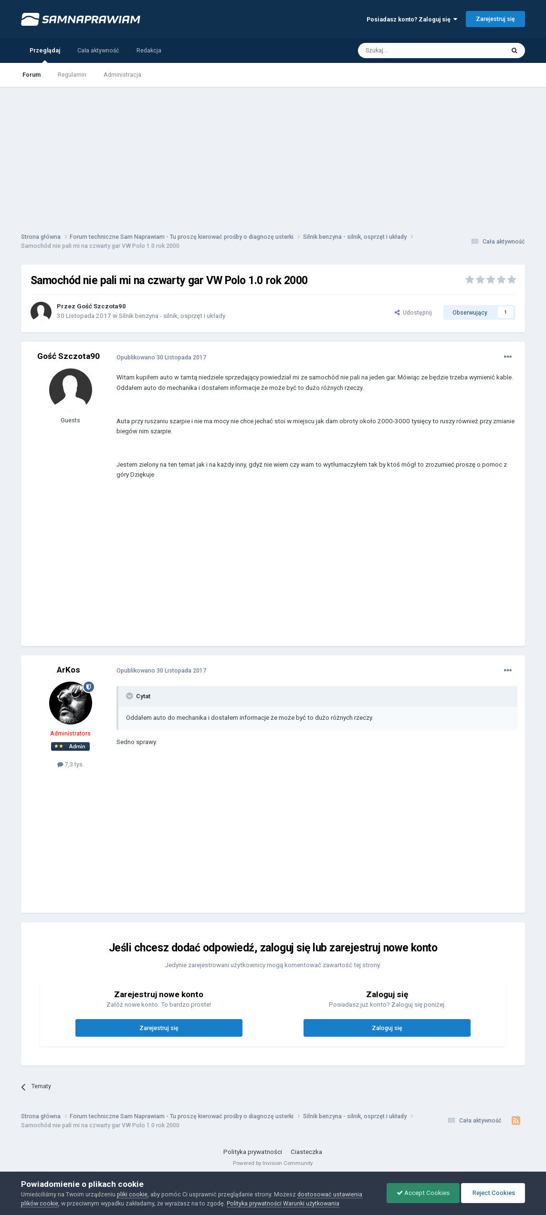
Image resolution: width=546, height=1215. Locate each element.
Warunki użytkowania (311, 1203)
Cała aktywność (98, 50)
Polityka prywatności (252, 1151)
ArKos (68, 669)
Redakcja (148, 50)
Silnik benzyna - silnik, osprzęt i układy (172, 315)
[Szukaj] (409, 50)
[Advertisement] (273, 153)
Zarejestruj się (495, 18)
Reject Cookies (493, 1192)
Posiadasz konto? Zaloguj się (412, 19)
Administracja (122, 74)
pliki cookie (132, 1194)
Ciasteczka (306, 1151)
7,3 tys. (70, 764)
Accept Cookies (423, 1192)
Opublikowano (161, 357)
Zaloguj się (387, 1027)
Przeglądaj (45, 55)
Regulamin (72, 74)
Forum (31, 74)
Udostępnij (413, 312)
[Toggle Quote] (130, 696)
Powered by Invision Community (273, 1163)
